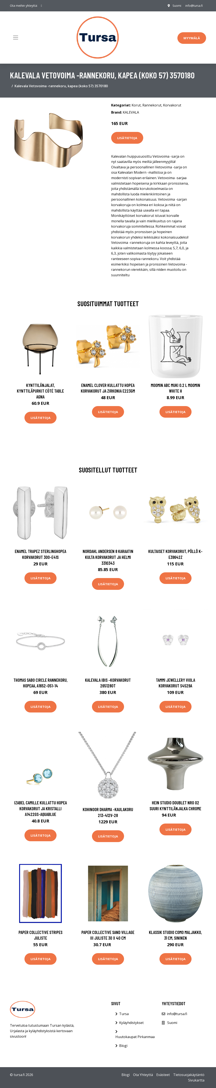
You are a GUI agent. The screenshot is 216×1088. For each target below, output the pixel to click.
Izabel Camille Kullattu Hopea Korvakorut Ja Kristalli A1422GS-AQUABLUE (40, 808)
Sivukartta (196, 1080)
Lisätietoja (127, 138)
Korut (136, 105)
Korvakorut (172, 105)
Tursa (124, 1014)
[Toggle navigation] (15, 38)
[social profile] (41, 6)
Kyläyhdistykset (131, 1022)
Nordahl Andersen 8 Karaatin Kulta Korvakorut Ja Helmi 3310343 (108, 557)
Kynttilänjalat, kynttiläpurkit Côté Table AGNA (40, 390)
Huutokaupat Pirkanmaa (135, 1036)
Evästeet (163, 1074)
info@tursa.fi (194, 6)
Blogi (123, 1045)
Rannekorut (151, 105)
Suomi (177, 6)
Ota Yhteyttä (143, 1074)
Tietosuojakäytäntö (188, 1074)
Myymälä (192, 38)
